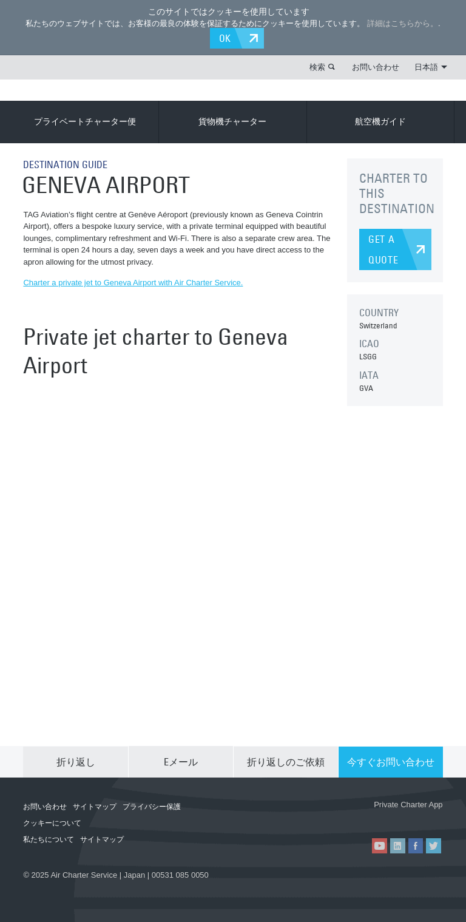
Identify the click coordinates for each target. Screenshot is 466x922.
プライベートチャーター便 (85, 121)
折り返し (75, 761)
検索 (317, 67)
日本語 (430, 67)
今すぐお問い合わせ (390, 761)
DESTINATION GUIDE (65, 164)
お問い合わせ (375, 67)
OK (226, 38)
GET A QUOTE (383, 249)
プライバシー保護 (152, 806)
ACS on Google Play (409, 817)
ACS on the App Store (337, 817)
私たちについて (48, 839)
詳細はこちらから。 (402, 23)
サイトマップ (94, 806)
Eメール (181, 761)
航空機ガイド (380, 121)
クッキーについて (52, 822)
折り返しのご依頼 (286, 761)
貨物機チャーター (232, 121)
